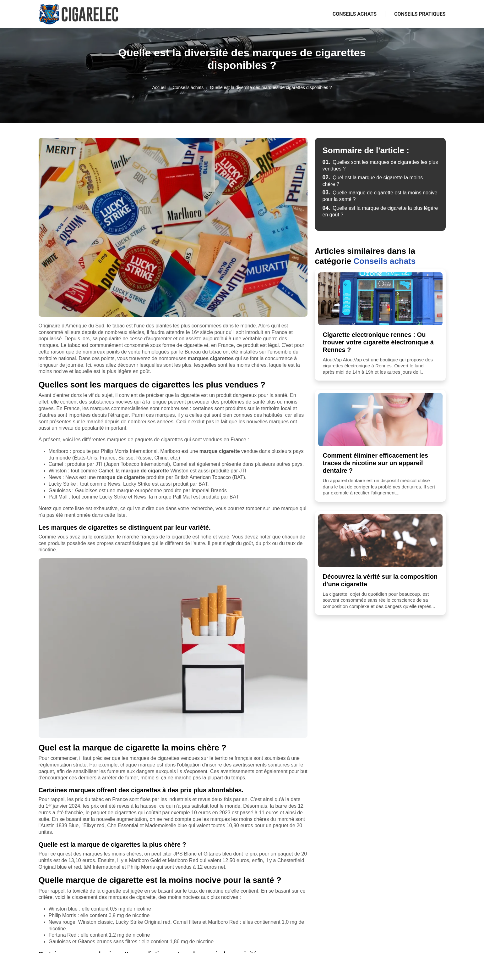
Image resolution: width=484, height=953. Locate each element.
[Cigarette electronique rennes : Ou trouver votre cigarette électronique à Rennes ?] (380, 298)
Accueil (159, 87)
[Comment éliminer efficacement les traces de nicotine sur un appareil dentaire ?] (380, 419)
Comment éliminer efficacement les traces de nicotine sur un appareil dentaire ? (375, 463)
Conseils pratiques (420, 14)
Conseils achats (355, 14)
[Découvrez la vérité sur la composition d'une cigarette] (380, 540)
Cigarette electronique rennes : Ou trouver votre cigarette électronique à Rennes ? (378, 342)
